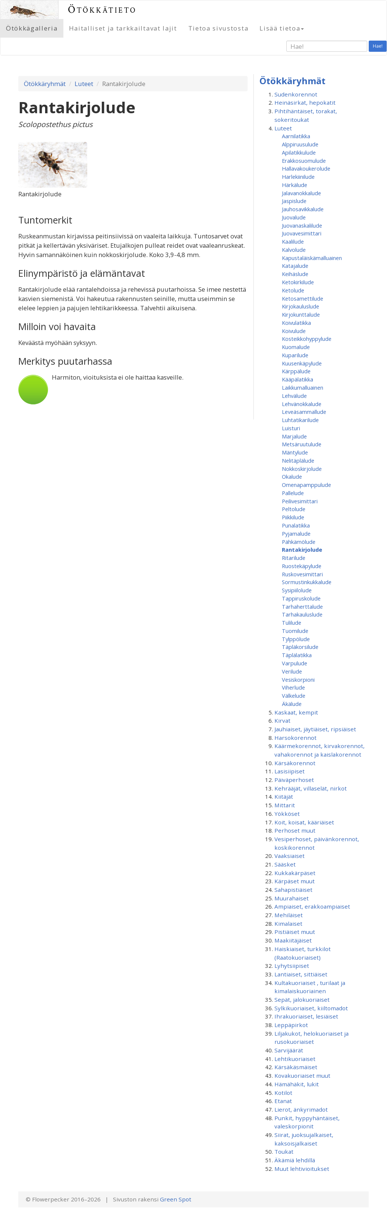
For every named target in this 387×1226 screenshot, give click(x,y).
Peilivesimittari (300, 501)
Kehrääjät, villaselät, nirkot (310, 788)
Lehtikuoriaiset (294, 1058)
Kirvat (282, 720)
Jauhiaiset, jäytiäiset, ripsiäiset (315, 729)
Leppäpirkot (291, 1025)
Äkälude (292, 703)
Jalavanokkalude (301, 193)
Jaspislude (294, 201)
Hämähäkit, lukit (296, 1084)
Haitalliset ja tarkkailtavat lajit (123, 28)
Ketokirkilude (298, 282)
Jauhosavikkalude (303, 209)
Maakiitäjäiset (293, 940)
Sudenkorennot (295, 94)
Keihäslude (295, 274)
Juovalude (294, 217)
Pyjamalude (296, 533)
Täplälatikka (297, 655)
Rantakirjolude (302, 549)
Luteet (84, 83)
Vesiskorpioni (298, 679)
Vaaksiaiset (289, 855)
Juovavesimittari (301, 233)
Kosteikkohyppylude (306, 338)
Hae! (378, 46)
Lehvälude (294, 395)
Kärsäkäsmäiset (295, 1067)
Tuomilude (295, 630)
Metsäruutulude (301, 444)
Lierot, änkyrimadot (301, 1109)
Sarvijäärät (288, 1050)
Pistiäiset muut (294, 931)
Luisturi (291, 428)
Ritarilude (293, 557)
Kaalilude (293, 241)
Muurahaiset (291, 898)
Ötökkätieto (102, 9)
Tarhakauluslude (302, 614)
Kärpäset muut (294, 881)
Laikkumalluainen (302, 387)
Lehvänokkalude (301, 404)
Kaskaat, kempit (296, 712)
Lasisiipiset (289, 771)
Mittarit (284, 805)
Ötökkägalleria (32, 28)
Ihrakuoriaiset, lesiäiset (306, 1016)
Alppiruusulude (300, 144)
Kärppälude (296, 371)
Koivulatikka (296, 322)
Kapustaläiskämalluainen (312, 258)
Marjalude (294, 436)
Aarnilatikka (296, 136)
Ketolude (293, 290)
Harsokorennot (295, 737)
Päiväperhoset (294, 779)
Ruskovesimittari (302, 574)
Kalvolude (294, 249)
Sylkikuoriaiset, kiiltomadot (311, 1008)
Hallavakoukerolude (306, 168)
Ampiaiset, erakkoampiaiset (312, 906)
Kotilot (283, 1092)
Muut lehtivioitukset (301, 1168)
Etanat (283, 1101)
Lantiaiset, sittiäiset (300, 974)
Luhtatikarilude (300, 420)
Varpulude (294, 663)
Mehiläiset (288, 915)
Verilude (292, 671)
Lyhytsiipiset (291, 965)
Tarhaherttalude (302, 606)
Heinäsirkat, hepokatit (305, 102)
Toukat (283, 1151)
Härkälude (294, 185)
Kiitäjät (283, 796)
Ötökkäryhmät (45, 83)
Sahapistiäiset (293, 889)
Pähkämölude (298, 541)
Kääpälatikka (297, 379)
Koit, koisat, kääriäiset (304, 822)
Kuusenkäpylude (302, 363)
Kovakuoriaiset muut (302, 1075)
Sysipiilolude (297, 590)
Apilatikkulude (299, 152)
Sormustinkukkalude (306, 582)
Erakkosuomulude (304, 160)
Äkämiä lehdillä (294, 1160)
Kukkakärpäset (294, 873)
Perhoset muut (294, 830)
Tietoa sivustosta (218, 28)
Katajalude (295, 265)
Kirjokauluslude (300, 306)
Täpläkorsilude (300, 646)
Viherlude (293, 687)
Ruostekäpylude (301, 566)
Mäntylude (295, 452)
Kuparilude (295, 355)
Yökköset (287, 813)
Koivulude (294, 331)
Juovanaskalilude (302, 225)
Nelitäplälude (298, 460)
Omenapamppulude (306, 484)
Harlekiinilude (298, 176)
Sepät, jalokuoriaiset (302, 999)
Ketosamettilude (302, 298)
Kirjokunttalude (301, 314)
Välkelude (293, 695)
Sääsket (285, 864)
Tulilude (291, 622)
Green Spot (175, 1199)
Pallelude (293, 493)
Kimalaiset (288, 923)
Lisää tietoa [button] (281, 28)
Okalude (292, 476)
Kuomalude (296, 347)
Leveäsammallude (304, 411)
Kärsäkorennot (294, 763)
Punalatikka (296, 525)
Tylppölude (296, 639)
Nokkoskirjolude (302, 468)
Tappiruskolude (301, 598)
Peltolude (293, 509)
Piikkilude (293, 517)
